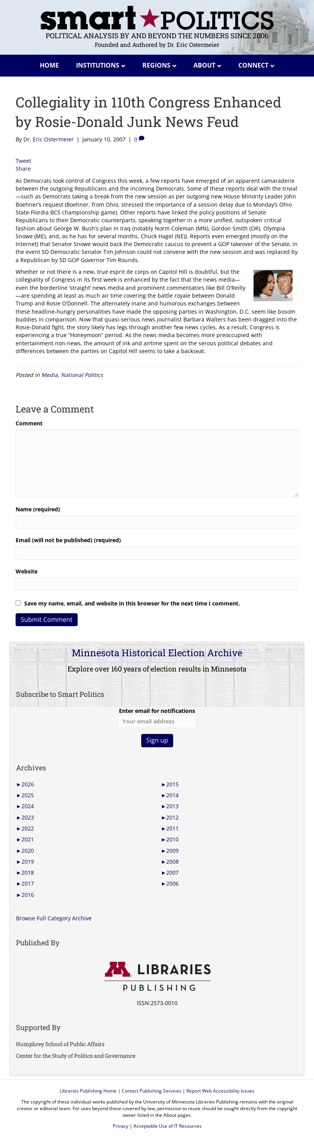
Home (49, 65)
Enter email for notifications (157, 717)
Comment (29, 423)
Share (23, 168)
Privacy (120, 1126)
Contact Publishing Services (151, 1090)
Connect (253, 65)
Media (49, 375)
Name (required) (38, 509)
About (204, 65)
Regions (156, 65)
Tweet (23, 160)
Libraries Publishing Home (88, 1090)
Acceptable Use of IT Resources (167, 1126)
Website (26, 571)
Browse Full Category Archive (54, 918)
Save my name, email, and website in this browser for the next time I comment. (132, 603)
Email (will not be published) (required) (68, 540)
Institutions (97, 65)
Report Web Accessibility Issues (220, 1090)
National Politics (82, 375)
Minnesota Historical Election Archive (157, 652)
